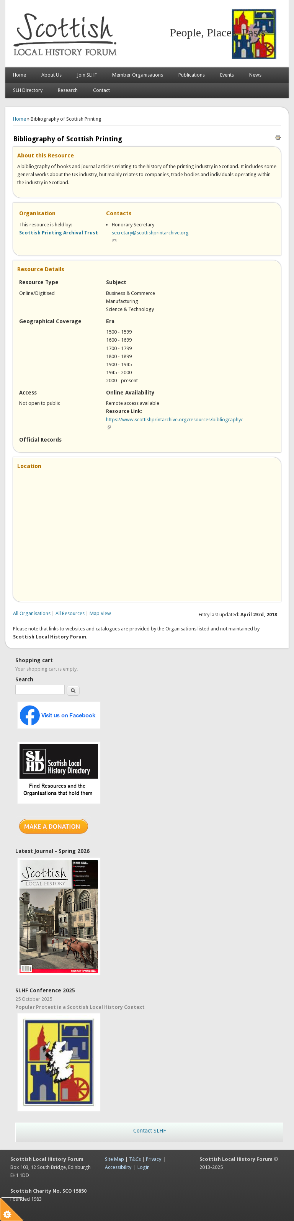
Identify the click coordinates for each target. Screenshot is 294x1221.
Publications (191, 75)
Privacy (153, 1159)
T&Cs (135, 1159)
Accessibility (118, 1167)
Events (227, 75)
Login (143, 1167)
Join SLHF (87, 75)
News (255, 75)
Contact (101, 90)
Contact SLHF (149, 1131)
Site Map (114, 1159)
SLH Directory (27, 90)
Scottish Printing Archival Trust (58, 233)
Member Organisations (137, 75)
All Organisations (32, 613)
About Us (51, 75)
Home (19, 75)
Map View (100, 613)
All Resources (70, 613)
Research (68, 90)
